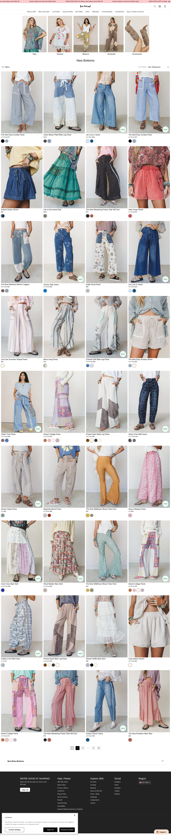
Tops (87, 12)
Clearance (119, 12)
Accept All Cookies (67, 830)
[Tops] (34, 36)
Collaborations (94, 800)
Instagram (118, 782)
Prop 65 (59, 800)
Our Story (93, 782)
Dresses (95, 12)
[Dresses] (61, 36)
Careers (92, 803)
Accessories (107, 12)
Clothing (56, 12)
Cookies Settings (15, 830)
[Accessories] (137, 36)
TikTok (116, 785)
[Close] (74, 815)
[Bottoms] (86, 36)
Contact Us (60, 791)
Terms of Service (62, 797)
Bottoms (79, 12)
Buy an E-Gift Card (96, 791)
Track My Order (62, 803)
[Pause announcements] (169, 1)
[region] (40, 823)
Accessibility (61, 806)
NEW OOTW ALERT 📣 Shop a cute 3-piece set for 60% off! (87, 1)
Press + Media (94, 794)
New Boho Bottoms (85, 761)
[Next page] (99, 748)
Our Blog (93, 785)
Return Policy (61, 785)
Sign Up (25, 790)
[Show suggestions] (145, 782)
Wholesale (93, 797)
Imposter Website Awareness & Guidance (70, 809)
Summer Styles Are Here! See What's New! (46, 1)
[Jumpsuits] (112, 36)
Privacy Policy (61, 794)
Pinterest (117, 794)
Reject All (50, 830)
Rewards (93, 788)
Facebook (118, 788)
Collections (67, 12)
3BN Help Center (62, 782)
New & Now (31, 12)
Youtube (117, 791)
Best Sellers (44, 12)
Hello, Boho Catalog (135, 12)
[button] (165, 6)
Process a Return (62, 788)
